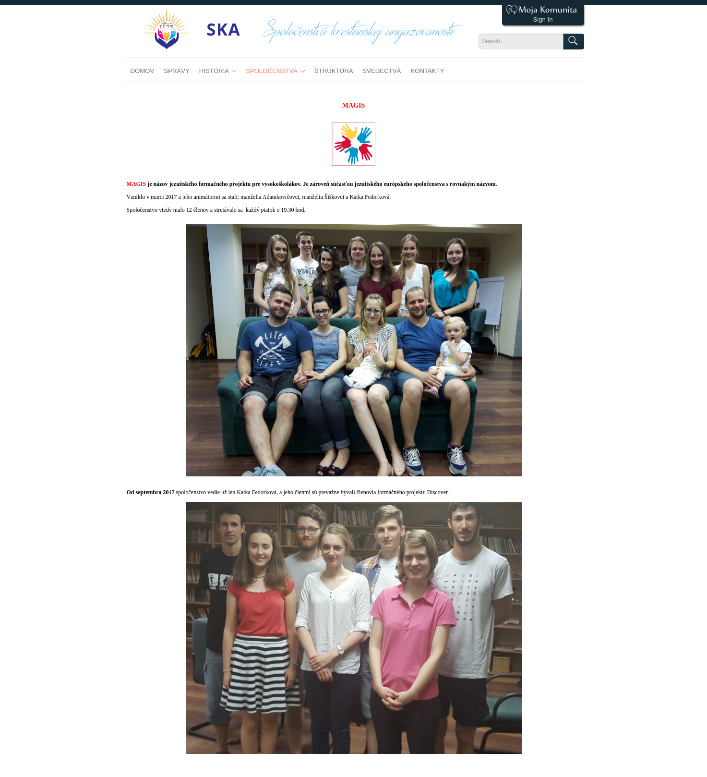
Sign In (542, 19)
